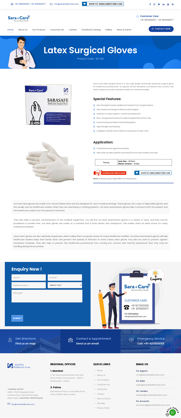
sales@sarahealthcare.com (149, 378)
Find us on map (24, 336)
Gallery (101, 29)
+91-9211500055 (22, 4)
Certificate (101, 382)
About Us (22, 29)
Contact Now (162, 29)
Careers (68, 29)
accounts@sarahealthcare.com (151, 398)
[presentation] (32, 303)
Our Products (36, 29)
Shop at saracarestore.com (102, 4)
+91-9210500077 (37, 4)
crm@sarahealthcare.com (148, 368)
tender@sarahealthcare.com (149, 388)
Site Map (100, 396)
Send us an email (86, 336)
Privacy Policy (103, 401)
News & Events (116, 29)
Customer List (53, 29)
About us (100, 368)
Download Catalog (84, 29)
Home (10, 29)
